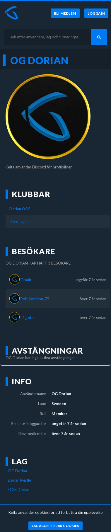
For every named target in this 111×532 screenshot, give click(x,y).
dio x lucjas (18, 221)
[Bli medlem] (65, 13)
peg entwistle (19, 480)
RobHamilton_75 (35, 298)
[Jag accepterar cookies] (55, 525)
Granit (26, 279)
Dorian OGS (19, 209)
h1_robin (28, 317)
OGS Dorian (18, 489)
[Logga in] (96, 13)
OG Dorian (17, 470)
